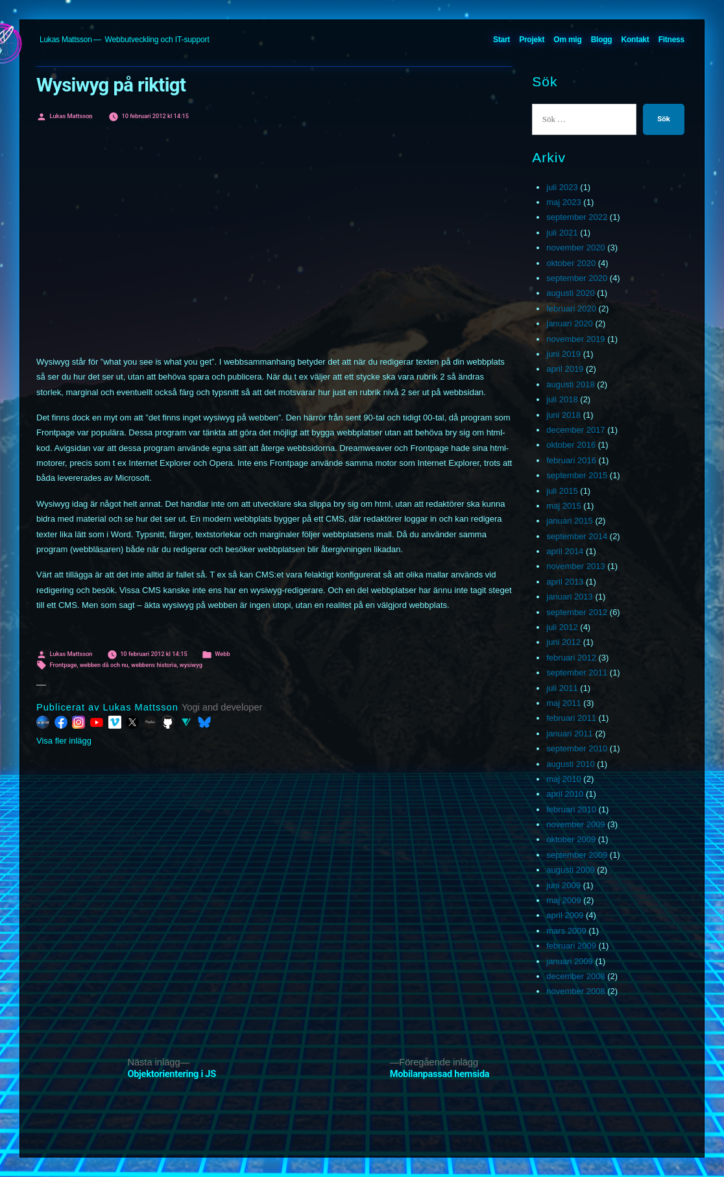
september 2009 (576, 855)
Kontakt (635, 39)
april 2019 (564, 369)
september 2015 (576, 475)
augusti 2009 (570, 870)
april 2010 (564, 794)
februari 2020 (571, 308)
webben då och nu (104, 664)
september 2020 (576, 278)
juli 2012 (561, 627)
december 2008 (575, 976)
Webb (222, 653)
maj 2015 (563, 506)
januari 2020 (569, 323)
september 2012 (576, 612)
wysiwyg (191, 664)
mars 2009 (566, 931)
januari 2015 (569, 521)
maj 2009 (563, 900)
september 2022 (576, 217)
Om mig (567, 39)
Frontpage (63, 664)
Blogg (601, 39)
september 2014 (576, 536)
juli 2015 (561, 491)
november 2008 (575, 991)
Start (501, 39)
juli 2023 (561, 187)
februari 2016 (571, 460)
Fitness (671, 39)
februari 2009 (571, 946)
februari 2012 (571, 657)
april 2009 (564, 915)
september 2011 (576, 672)
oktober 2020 (571, 263)
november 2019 (575, 339)
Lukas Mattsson (66, 39)
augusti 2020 (570, 293)
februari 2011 (571, 718)
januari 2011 (569, 733)
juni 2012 (563, 642)
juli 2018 (561, 399)
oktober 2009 (571, 839)
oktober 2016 (571, 445)
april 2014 (564, 551)
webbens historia (153, 664)
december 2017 (575, 430)
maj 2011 (563, 703)
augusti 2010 (570, 764)
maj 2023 (563, 202)
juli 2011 (561, 688)
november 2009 (575, 824)
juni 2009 (563, 885)
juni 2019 (563, 354)
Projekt (531, 39)
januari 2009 (569, 961)
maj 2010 (563, 779)
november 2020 (575, 247)
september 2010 (576, 748)
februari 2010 (571, 809)
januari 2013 (569, 596)
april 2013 (564, 582)
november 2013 (575, 566)
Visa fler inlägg (63, 741)
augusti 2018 (570, 384)
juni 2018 (563, 415)
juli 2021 (561, 232)
